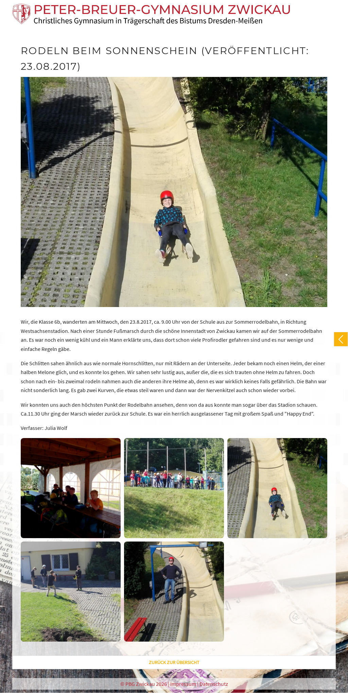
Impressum (183, 683)
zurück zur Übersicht (174, 662)
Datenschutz (213, 683)
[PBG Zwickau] (151, 14)
